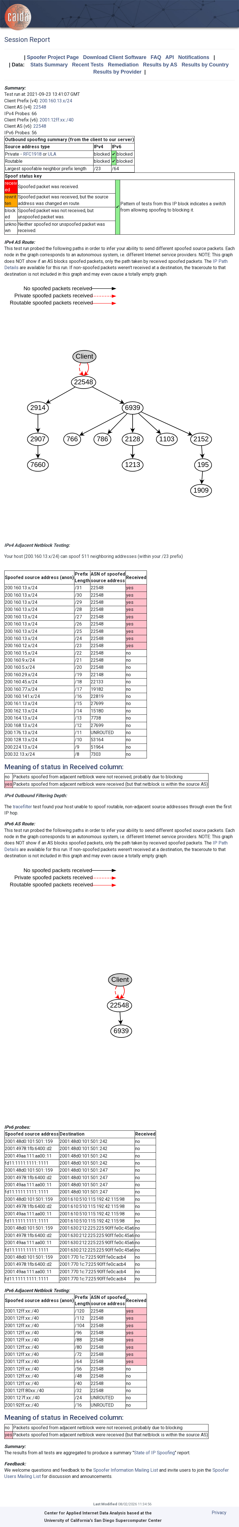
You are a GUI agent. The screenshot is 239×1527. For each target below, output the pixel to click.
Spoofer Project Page (53, 57)
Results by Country (205, 65)
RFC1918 (32, 154)
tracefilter (22, 806)
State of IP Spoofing (154, 1452)
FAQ (156, 57)
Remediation (123, 65)
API (169, 57)
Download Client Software (114, 57)
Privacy (219, 1512)
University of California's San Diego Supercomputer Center (103, 1520)
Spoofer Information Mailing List (125, 1470)
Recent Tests (88, 65)
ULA (52, 154)
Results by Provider (117, 72)
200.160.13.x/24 (56, 100)
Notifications (193, 57)
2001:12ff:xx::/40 (57, 120)
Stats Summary (49, 65)
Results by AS (160, 65)
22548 (39, 107)
